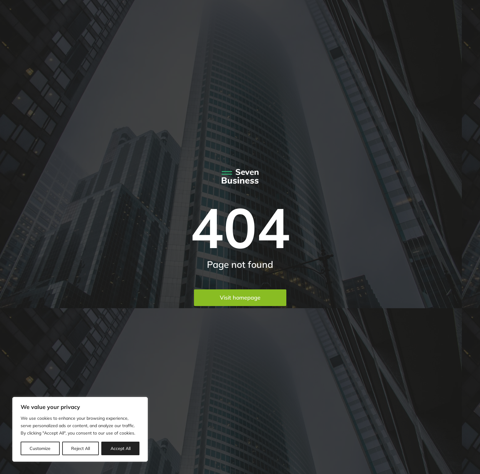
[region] (80, 429)
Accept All (121, 448)
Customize (40, 448)
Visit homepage (240, 297)
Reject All (80, 448)
